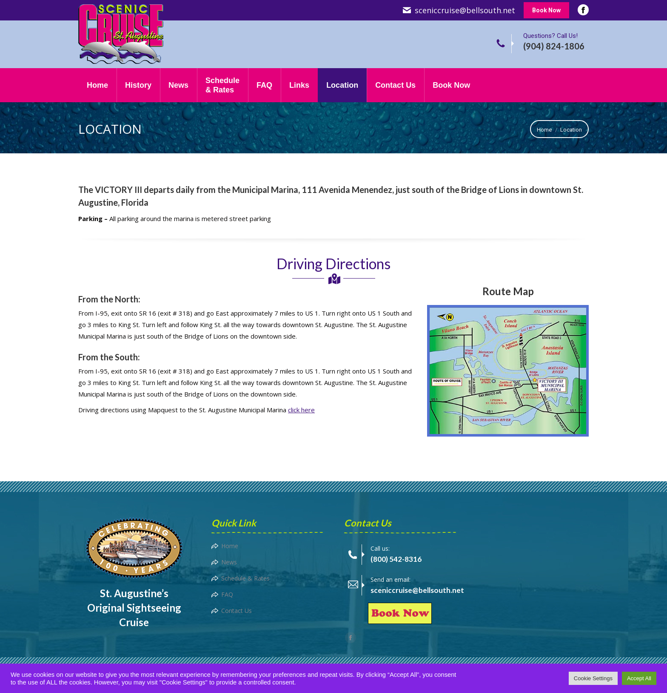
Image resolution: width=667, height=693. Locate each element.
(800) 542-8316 (396, 559)
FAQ (227, 594)
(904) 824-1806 (553, 46)
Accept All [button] (639, 678)
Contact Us (236, 611)
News (229, 562)
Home (229, 546)
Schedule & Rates (245, 578)
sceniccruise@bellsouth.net (465, 10)
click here (301, 409)
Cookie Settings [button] (593, 678)
